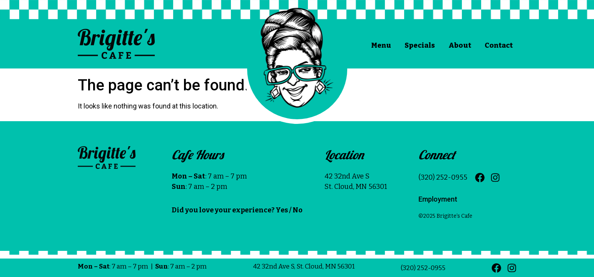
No (298, 210)
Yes (282, 210)
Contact (499, 45)
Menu (381, 45)
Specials (420, 45)
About (459, 45)
